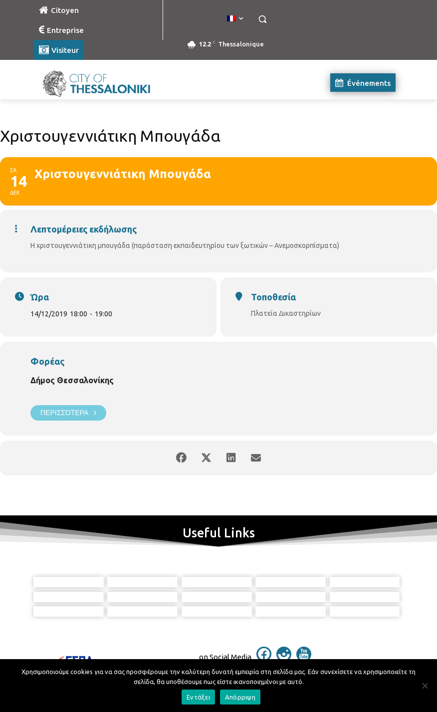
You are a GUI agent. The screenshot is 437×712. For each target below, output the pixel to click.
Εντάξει (198, 697)
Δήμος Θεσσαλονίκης (72, 380)
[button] (262, 19)
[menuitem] (234, 19)
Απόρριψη (240, 697)
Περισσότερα (68, 413)
